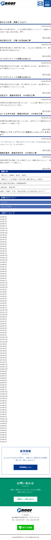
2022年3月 (3, 330)
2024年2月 (3, 278)
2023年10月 (4, 287)
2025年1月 (3, 253)
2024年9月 (3, 262)
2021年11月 (3, 339)
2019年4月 (3, 410)
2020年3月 (3, 385)
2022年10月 (4, 314)
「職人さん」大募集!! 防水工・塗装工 (13, 175)
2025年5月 (3, 244)
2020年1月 (3, 389)
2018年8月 (3, 426)
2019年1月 (3, 417)
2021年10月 (4, 342)
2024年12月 (4, 255)
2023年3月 (3, 303)
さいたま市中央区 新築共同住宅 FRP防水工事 (21, 114)
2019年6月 (3, 405)
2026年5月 (3, 217)
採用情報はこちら (26, 467)
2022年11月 (3, 312)
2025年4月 (3, 246)
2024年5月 (3, 271)
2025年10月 (4, 233)
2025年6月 (3, 242)
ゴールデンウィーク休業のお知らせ (15, 59)
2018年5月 (3, 432)
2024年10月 (4, 260)
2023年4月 (3, 301)
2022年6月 (3, 323)
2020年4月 (3, 383)
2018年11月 (3, 419)
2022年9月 (3, 317)
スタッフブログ (6, 207)
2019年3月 (3, 412)
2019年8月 (3, 401)
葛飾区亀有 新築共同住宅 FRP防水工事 (18, 153)
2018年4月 (3, 435)
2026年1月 (3, 226)
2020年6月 (3, 378)
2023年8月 (3, 292)
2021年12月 (4, 337)
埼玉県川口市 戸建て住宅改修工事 (15, 40)
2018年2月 (3, 439)
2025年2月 (3, 251)
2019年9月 (3, 398)
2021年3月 (3, 358)
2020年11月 (3, 367)
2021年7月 (3, 348)
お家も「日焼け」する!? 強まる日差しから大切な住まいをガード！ (23, 191)
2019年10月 (4, 396)
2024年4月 (3, 274)
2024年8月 (3, 264)
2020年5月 (3, 380)
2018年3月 (3, 437)
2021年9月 (3, 344)
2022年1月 (3, 335)
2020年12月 (4, 364)
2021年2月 (3, 360)
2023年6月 (3, 296)
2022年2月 (3, 333)
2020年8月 (3, 373)
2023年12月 (4, 283)
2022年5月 (3, 326)
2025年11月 (3, 230)
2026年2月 (3, 224)
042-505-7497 (20, 520)
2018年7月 (3, 428)
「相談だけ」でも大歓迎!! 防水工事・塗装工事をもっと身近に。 (22, 179)
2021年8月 (3, 346)
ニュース (4, 202)
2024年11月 (3, 258)
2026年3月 (3, 221)
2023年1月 (3, 308)
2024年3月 (3, 276)
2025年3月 (3, 249)
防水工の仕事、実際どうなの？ (13, 22)
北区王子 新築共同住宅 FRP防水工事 (17, 95)
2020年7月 (3, 376)
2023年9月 (3, 289)
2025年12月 (4, 228)
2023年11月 (3, 285)
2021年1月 (3, 362)
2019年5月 (3, 408)
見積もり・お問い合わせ (25, 499)
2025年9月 (3, 235)
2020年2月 (3, 387)
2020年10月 (4, 369)
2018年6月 (3, 430)
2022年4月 (3, 328)
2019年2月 (3, 414)
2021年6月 (3, 351)
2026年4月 (3, 219)
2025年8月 (3, 237)
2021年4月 (3, 355)
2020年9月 (3, 371)
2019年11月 (3, 394)
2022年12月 (4, 310)
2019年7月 (3, 403)
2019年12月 (4, 392)
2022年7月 (3, 321)
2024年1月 (3, 280)
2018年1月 (3, 442)
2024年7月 (3, 267)
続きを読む (46, 38)
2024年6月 (3, 269)
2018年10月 (4, 421)
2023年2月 (3, 305)
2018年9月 (3, 423)
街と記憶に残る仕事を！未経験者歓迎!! (13, 183)
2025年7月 (3, 239)
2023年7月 (3, 294)
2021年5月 (3, 353)
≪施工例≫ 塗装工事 (7, 187)
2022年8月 (3, 319)
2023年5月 (3, 299)
